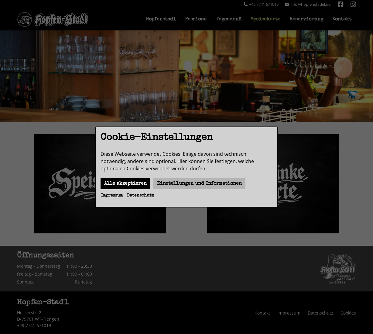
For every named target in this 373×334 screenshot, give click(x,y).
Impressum (112, 195)
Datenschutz (140, 195)
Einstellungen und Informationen (199, 183)
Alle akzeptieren (125, 183)
